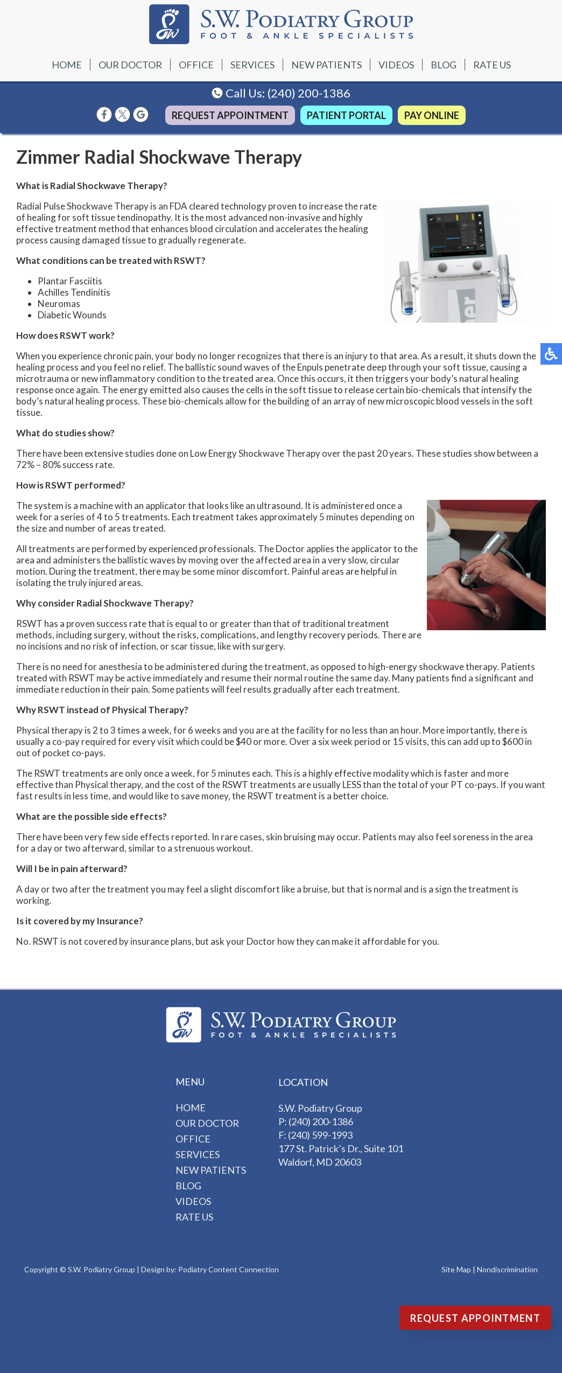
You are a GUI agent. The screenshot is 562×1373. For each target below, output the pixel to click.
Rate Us (492, 65)
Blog (443, 65)
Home (67, 65)
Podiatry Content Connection (228, 1269)
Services (252, 65)
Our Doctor (130, 65)
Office (196, 65)
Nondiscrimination (507, 1269)
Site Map (456, 1269)
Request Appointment (230, 115)
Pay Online (431, 115)
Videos (396, 65)
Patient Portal (346, 115)
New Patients (326, 65)
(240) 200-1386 (309, 93)
